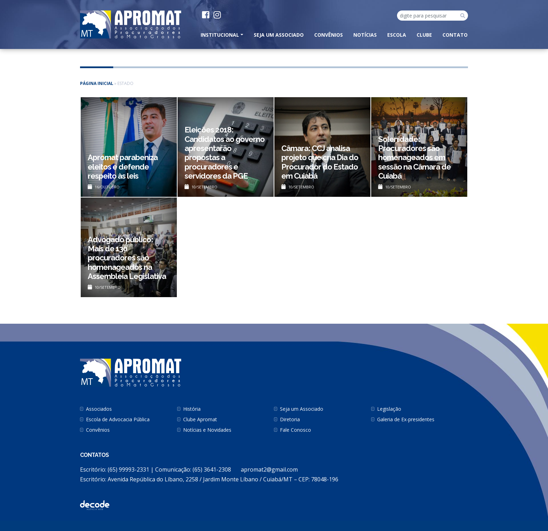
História (192, 409)
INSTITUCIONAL (220, 34)
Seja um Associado (279, 34)
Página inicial (96, 83)
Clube (424, 34)
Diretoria (290, 419)
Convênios (328, 34)
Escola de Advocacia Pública (118, 419)
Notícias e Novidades (207, 429)
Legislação (389, 409)
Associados (99, 409)
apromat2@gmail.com (269, 469)
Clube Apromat (200, 419)
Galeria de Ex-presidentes (405, 419)
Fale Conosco (295, 429)
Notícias (365, 34)
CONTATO (455, 34)
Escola (396, 34)
